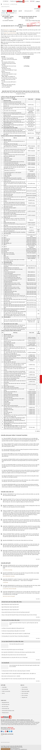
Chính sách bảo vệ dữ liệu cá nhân (8, 710)
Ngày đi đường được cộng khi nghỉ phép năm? (10, 604)
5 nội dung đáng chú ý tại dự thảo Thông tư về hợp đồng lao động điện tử (15, 636)
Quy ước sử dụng (5, 706)
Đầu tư (4, 576)
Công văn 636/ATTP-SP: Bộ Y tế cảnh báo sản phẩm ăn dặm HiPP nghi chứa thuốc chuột (18, 678)
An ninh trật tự (5, 569)
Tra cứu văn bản (24, 687)
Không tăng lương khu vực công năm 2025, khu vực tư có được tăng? (15, 657)
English (32, 1)
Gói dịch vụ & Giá (25, 1)
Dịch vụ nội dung (25, 695)
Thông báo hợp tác (5, 712)
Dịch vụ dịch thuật (25, 693)
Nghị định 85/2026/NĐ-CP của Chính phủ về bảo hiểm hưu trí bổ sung (18, 540)
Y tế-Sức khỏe (5, 582)
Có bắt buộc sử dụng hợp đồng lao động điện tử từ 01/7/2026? (13, 630)
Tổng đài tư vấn (24, 697)
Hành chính (5, 596)
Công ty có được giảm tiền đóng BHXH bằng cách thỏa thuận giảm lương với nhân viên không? (19, 614)
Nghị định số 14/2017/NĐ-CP (10, 32)
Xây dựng (12, 576)
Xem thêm (38, 559)
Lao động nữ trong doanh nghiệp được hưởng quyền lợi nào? (13, 628)
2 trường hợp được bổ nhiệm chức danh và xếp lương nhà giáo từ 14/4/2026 (16, 670)
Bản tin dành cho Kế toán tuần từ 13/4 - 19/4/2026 (11, 676)
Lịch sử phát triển (5, 689)
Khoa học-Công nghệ (12, 588)
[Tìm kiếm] (39, 6)
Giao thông (10, 569)
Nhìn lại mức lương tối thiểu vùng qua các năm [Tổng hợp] (12, 649)
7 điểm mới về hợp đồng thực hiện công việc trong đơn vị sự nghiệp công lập (16, 633)
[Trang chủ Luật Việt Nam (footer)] (20, 717)
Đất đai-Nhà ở (8, 576)
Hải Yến (37, 431)
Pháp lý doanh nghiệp (25, 691)
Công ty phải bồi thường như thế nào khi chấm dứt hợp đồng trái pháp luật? (16, 612)
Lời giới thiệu (4, 687)
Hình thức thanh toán (5, 704)
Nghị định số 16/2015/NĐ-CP (10, 29)
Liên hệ (3, 693)
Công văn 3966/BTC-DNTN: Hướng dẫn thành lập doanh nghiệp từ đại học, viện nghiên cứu (19, 673)
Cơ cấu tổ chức (5, 588)
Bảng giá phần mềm (5, 702)
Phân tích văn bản (25, 689)
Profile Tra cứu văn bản (6, 691)
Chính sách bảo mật (5, 708)
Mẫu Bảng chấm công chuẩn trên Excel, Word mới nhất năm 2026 (14, 654)
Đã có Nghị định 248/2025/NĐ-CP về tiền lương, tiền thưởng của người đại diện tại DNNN (18, 652)
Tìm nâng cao (37, 8)
